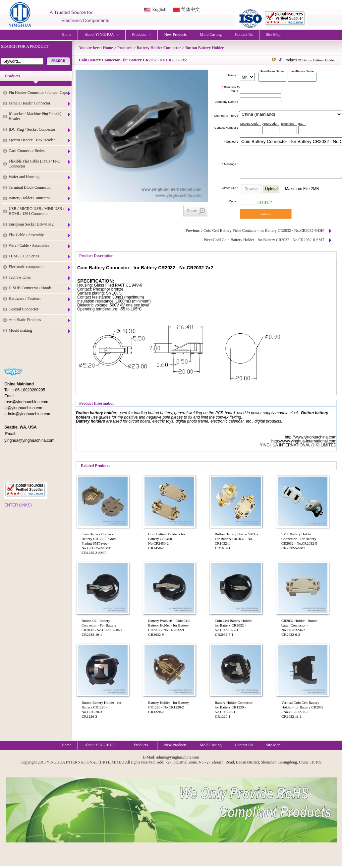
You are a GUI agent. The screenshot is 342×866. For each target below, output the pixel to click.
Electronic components (40, 266)
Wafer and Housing (40, 176)
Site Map (273, 34)
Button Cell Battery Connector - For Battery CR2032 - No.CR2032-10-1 (102, 625)
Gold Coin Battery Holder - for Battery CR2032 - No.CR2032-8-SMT (268, 239)
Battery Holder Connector (40, 198)
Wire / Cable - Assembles (40, 245)
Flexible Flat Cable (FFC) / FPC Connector (40, 163)
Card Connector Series (40, 150)
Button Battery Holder (204, 47)
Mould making (40, 330)
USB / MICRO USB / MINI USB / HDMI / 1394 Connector (40, 211)
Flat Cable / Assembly (40, 235)
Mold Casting (211, 34)
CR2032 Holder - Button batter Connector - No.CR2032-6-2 (299, 625)
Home (66, 34)
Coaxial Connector (40, 309)
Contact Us (244, 34)
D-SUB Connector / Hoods (40, 288)
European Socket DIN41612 (40, 224)
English (159, 9)
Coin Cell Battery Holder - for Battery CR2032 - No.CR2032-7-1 (234, 625)
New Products (175, 34)
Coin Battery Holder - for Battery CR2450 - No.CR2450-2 (166, 538)
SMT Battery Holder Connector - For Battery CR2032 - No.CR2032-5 (299, 538)
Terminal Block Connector (40, 187)
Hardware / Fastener (40, 298)
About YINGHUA (102, 34)
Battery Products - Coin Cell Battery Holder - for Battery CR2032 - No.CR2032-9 (169, 625)
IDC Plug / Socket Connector (40, 129)
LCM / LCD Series (40, 256)
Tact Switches (40, 277)
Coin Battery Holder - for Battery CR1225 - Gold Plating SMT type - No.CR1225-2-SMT (100, 541)
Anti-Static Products (40, 319)
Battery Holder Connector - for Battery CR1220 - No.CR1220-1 (235, 707)
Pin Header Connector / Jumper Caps (40, 92)
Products (141, 34)
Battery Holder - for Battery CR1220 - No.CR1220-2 (168, 704)
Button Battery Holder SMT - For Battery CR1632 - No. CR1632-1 (236, 538)
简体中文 (190, 9)
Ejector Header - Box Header (40, 140)
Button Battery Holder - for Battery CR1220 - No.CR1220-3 (101, 707)
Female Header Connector (40, 103)
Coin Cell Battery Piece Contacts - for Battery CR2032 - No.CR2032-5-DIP (263, 230)
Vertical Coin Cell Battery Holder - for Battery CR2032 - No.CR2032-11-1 (302, 707)
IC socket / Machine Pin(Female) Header (40, 116)
